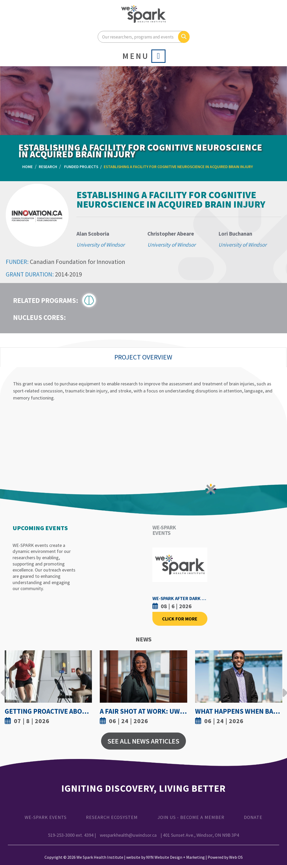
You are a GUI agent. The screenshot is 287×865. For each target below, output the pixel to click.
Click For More (179, 619)
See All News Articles (143, 741)
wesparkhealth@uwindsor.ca (129, 835)
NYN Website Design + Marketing (175, 857)
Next (283, 688)
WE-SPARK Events (46, 817)
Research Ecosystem (112, 817)
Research (48, 166)
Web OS (236, 857)
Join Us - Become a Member (190, 817)
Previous (3, 688)
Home (27, 166)
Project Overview (143, 357)
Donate (253, 817)
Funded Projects (81, 166)
